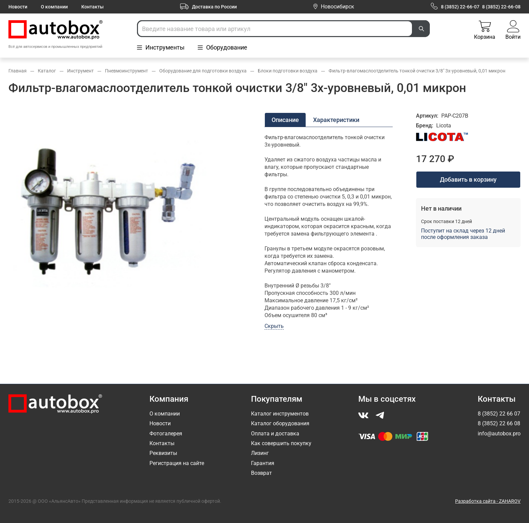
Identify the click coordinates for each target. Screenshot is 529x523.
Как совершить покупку (281, 443)
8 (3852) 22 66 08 (499, 423)
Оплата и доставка (275, 433)
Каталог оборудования (280, 423)
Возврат (261, 473)
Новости (17, 6)
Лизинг (260, 453)
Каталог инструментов (280, 413)
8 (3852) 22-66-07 (460, 6)
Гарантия (262, 463)
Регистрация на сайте (176, 463)
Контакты (92, 6)
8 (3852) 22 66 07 (499, 413)
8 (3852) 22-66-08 (501, 6)
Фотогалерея (165, 433)
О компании (54, 6)
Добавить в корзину (468, 179)
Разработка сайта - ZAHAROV (488, 501)
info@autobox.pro (499, 433)
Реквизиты (163, 453)
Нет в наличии (441, 208)
